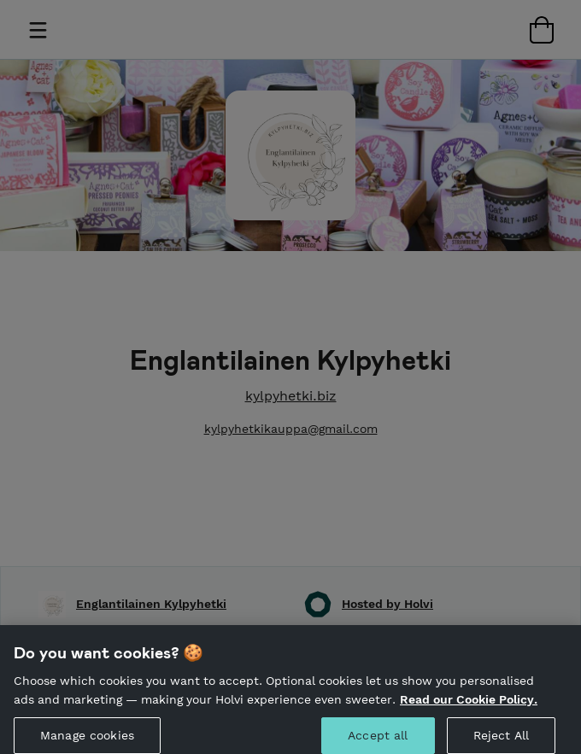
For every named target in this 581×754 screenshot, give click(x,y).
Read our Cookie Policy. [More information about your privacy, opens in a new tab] (468, 704)
